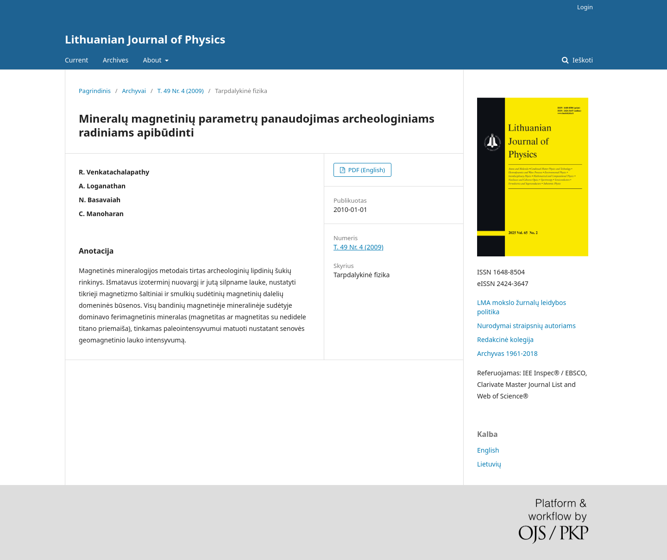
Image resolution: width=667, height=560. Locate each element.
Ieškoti (582, 60)
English (488, 450)
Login (585, 7)
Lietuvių (489, 464)
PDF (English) (365, 170)
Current (76, 60)
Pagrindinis (95, 91)
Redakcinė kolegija (505, 339)
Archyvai (134, 91)
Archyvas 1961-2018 (507, 353)
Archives (115, 60)
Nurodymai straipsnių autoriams (526, 325)
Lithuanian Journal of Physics (145, 39)
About (153, 60)
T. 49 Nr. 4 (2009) (180, 91)
